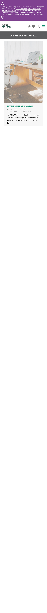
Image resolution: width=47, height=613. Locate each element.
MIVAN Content (12, 110)
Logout (29, 26)
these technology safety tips (31, 15)
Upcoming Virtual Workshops (21, 106)
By (14, 111)
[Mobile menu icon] (43, 26)
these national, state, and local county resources (21, 10)
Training (22, 110)
